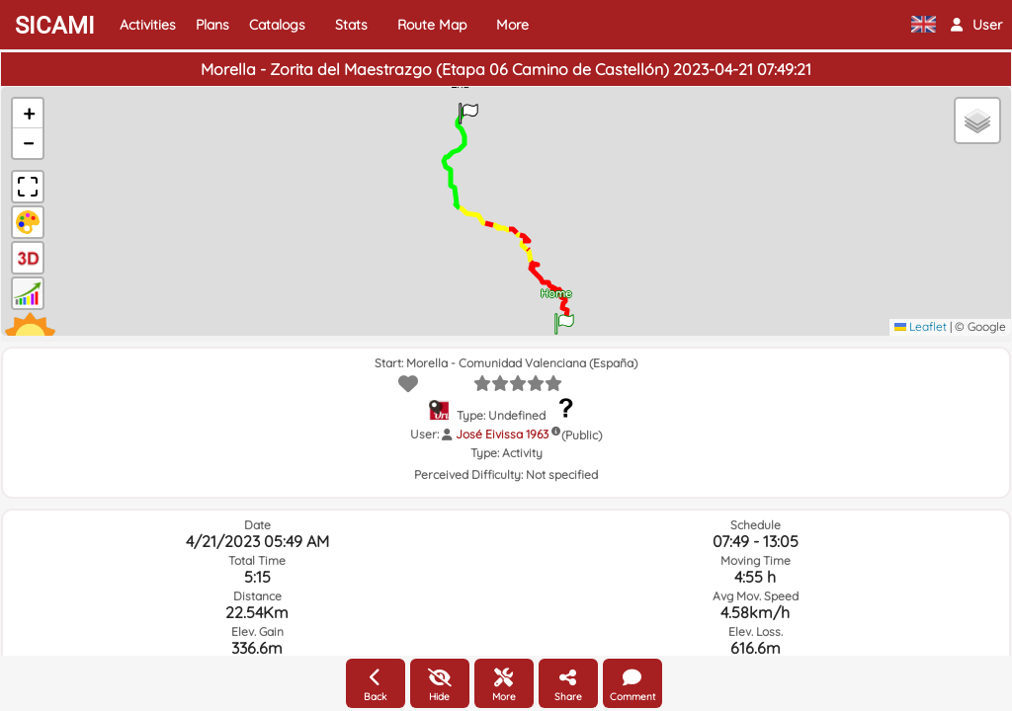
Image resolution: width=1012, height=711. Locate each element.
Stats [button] (351, 25)
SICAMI (55, 26)
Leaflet (920, 326)
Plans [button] (212, 25)
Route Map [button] (431, 25)
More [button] (512, 25)
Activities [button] (148, 25)
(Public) (581, 435)
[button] (976, 24)
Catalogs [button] (277, 25)
